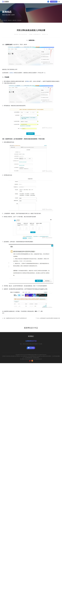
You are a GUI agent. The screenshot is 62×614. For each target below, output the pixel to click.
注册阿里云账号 (8, 56)
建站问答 (14, 20)
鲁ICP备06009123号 (38, 359)
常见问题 (19, 20)
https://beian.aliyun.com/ (9, 94)
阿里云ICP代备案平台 (40, 300)
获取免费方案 (54, 1)
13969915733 (31, 341)
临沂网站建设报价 (29, 357)
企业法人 (11, 84)
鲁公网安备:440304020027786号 (26, 359)
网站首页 (10, 20)
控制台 (28, 92)
